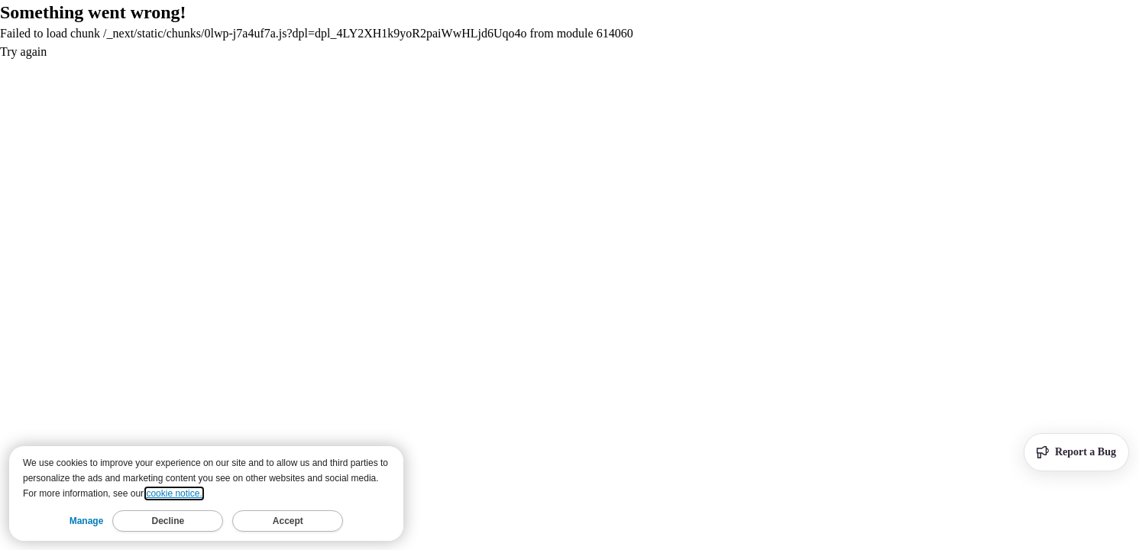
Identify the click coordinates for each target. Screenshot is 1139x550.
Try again (23, 51)
